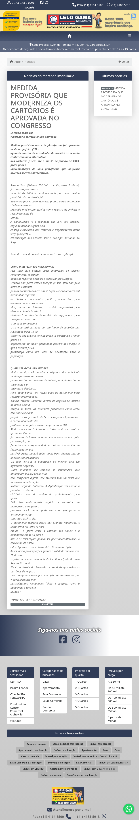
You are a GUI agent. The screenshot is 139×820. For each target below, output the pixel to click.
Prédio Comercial (49, 708)
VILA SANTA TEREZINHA (17, 695)
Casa (46, 681)
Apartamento (51, 688)
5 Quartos (81, 707)
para (36, 744)
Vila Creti (15, 720)
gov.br (14, 498)
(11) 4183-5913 (120, 5)
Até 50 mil (114, 681)
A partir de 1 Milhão (116, 718)
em (113, 762)
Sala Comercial (52, 694)
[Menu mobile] (69, 36)
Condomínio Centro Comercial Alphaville (18, 709)
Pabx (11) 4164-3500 (90, 5)
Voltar (124, 61)
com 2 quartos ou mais (99, 768)
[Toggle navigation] (130, 36)
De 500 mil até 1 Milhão (118, 709)
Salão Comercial (53, 700)
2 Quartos (81, 688)
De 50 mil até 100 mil (116, 689)
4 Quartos (81, 700)
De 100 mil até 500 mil (117, 699)
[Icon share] (42, 2)
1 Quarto (81, 681)
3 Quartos (81, 694)
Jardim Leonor (19, 688)
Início (15, 61)
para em (95, 756)
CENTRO (15, 681)
